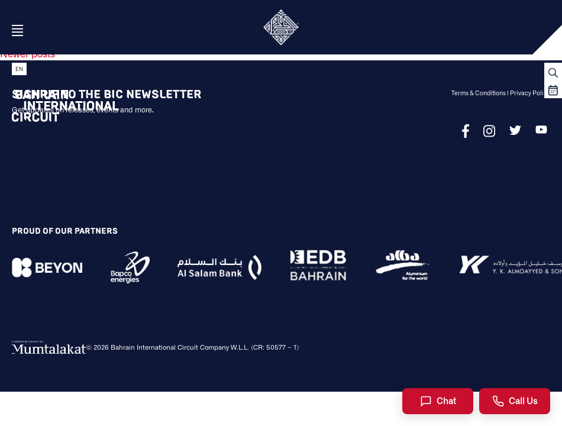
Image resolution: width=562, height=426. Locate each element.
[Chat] (437, 401)
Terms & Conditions (478, 92)
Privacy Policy (530, 92)
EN (19, 69)
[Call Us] (514, 401)
